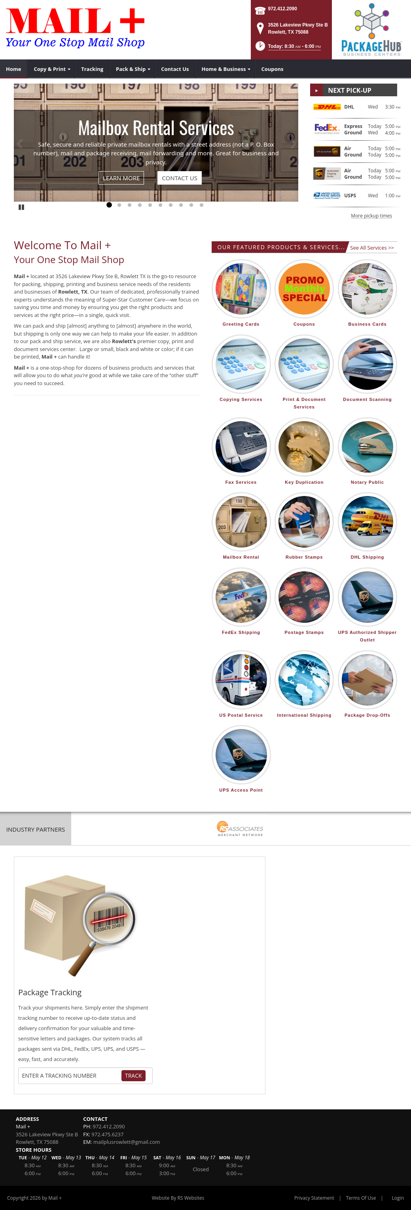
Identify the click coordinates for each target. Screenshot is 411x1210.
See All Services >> (372, 247)
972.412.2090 (282, 8)
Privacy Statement (314, 1198)
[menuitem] (13, 68)
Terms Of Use (361, 1198)
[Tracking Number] (71, 1075)
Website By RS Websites (178, 1198)
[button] (287, 48)
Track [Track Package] (133, 1075)
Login (398, 1198)
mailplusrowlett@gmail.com (126, 1141)
